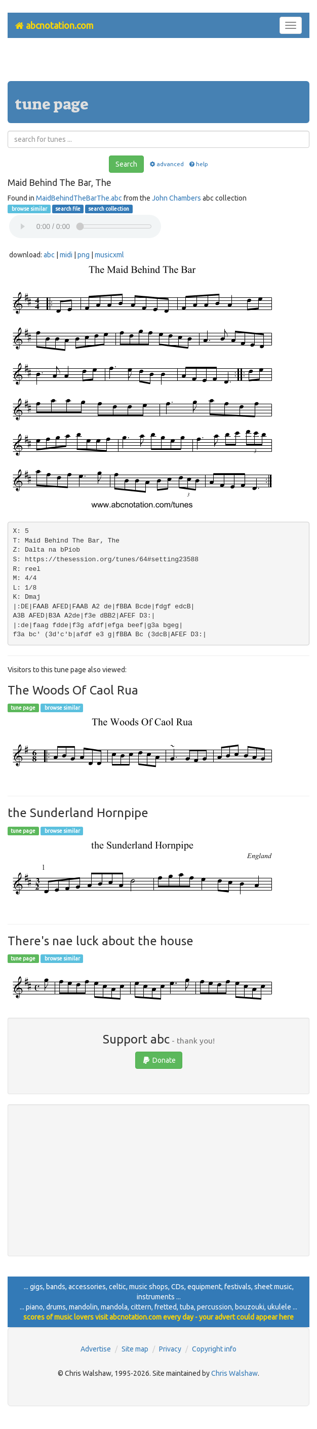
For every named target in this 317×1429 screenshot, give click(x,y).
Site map (135, 1349)
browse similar (29, 209)
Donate (159, 1060)
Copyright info (214, 1349)
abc (49, 255)
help (198, 164)
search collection (108, 209)
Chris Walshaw (234, 1373)
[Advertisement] (158, 63)
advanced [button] (165, 164)
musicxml (109, 255)
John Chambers (176, 198)
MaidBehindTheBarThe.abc (79, 198)
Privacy (170, 1349)
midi (66, 255)
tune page (23, 708)
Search (126, 164)
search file (68, 209)
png (83, 255)
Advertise (96, 1349)
